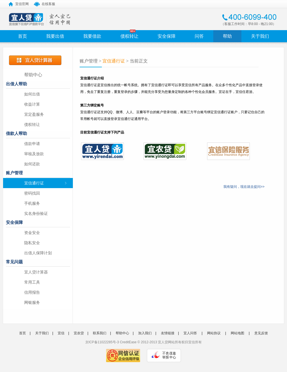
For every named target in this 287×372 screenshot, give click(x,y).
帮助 (227, 36)
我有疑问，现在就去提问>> (243, 187)
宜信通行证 (34, 183)
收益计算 (32, 104)
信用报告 (32, 292)
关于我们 (260, 36)
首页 (22, 36)
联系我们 (99, 333)
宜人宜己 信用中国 (40, 19)
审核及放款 (34, 154)
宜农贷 (79, 333)
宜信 (61, 333)
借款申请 (32, 143)
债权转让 (129, 36)
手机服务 (32, 203)
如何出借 (32, 94)
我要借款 (92, 36)
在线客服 (44, 3)
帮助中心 (33, 74)
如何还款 (32, 164)
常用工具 (32, 282)
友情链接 (167, 333)
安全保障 (167, 36)
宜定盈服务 (34, 114)
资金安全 (32, 232)
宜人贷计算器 (36, 272)
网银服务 (32, 302)
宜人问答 (190, 333)
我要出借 (55, 36)
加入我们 (145, 333)
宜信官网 (18, 3)
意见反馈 (261, 333)
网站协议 (214, 333)
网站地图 (237, 333)
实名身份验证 (36, 213)
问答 (199, 36)
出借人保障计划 (38, 253)
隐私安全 (32, 242)
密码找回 (32, 193)
